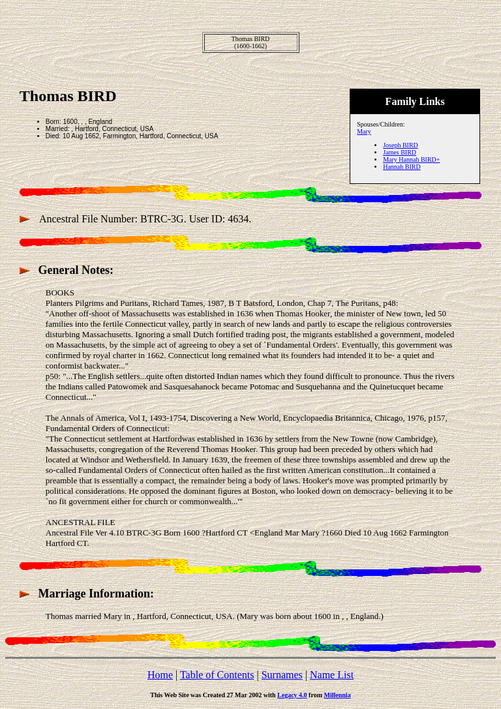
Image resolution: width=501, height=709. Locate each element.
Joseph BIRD (400, 145)
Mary (364, 131)
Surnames (282, 674)
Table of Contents (217, 674)
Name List (332, 674)
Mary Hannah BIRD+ (411, 159)
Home (160, 674)
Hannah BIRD (402, 166)
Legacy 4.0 (292, 695)
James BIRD (399, 152)
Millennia (337, 695)
